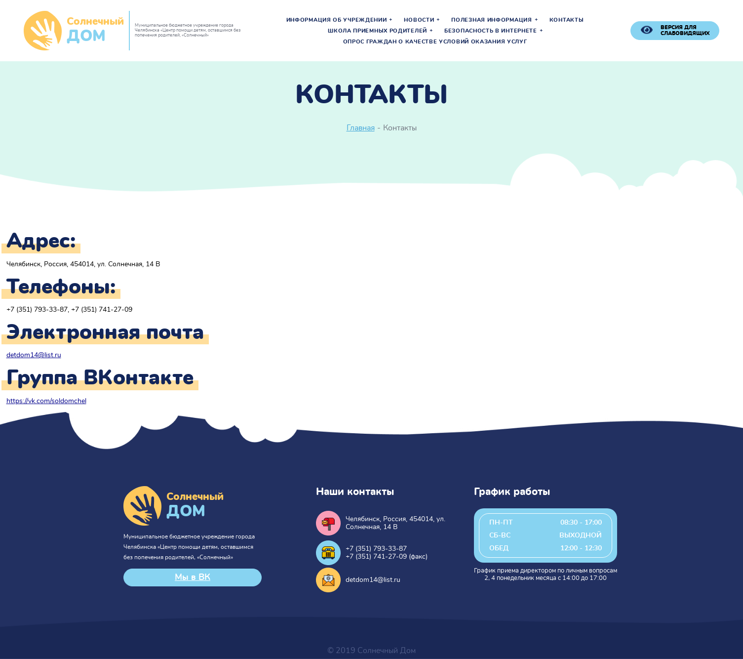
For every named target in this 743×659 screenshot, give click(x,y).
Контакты (566, 20)
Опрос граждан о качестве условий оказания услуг (435, 42)
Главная (361, 128)
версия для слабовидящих (685, 30)
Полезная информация (491, 20)
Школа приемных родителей (377, 31)
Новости (419, 20)
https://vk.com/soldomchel (46, 401)
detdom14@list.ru (33, 355)
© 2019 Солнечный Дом (371, 651)
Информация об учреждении (336, 20)
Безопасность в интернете (490, 31)
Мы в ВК (192, 577)
